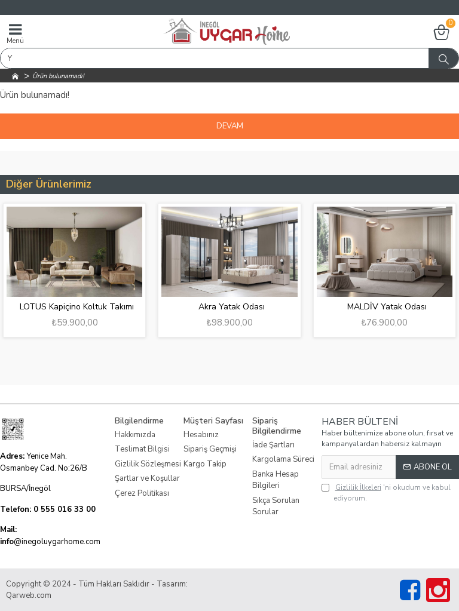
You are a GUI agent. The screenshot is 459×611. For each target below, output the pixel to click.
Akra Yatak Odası (231, 307)
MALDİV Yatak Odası (387, 307)
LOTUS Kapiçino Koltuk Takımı (77, 307)
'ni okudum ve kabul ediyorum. (386, 492)
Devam (229, 126)
